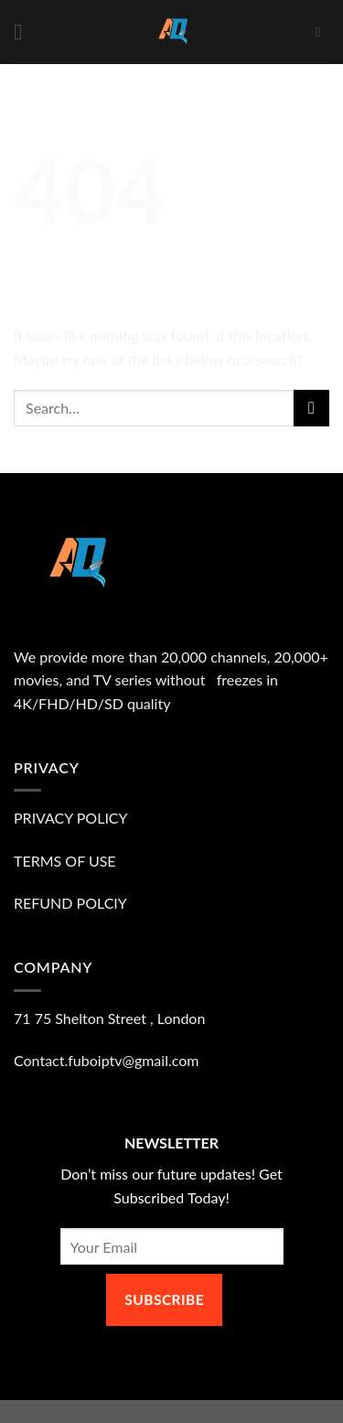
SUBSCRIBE (164, 1299)
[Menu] (25, 31)
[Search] (322, 32)
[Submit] (311, 408)
